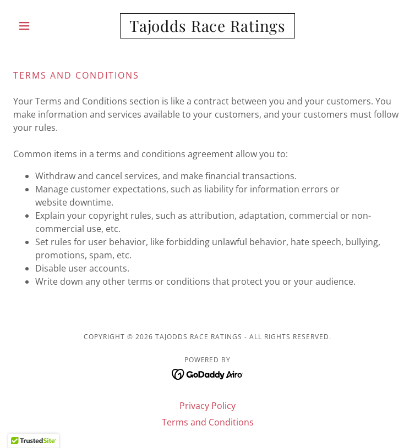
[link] (207, 25)
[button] (42, 26)
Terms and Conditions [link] (208, 422)
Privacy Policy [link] (207, 406)
